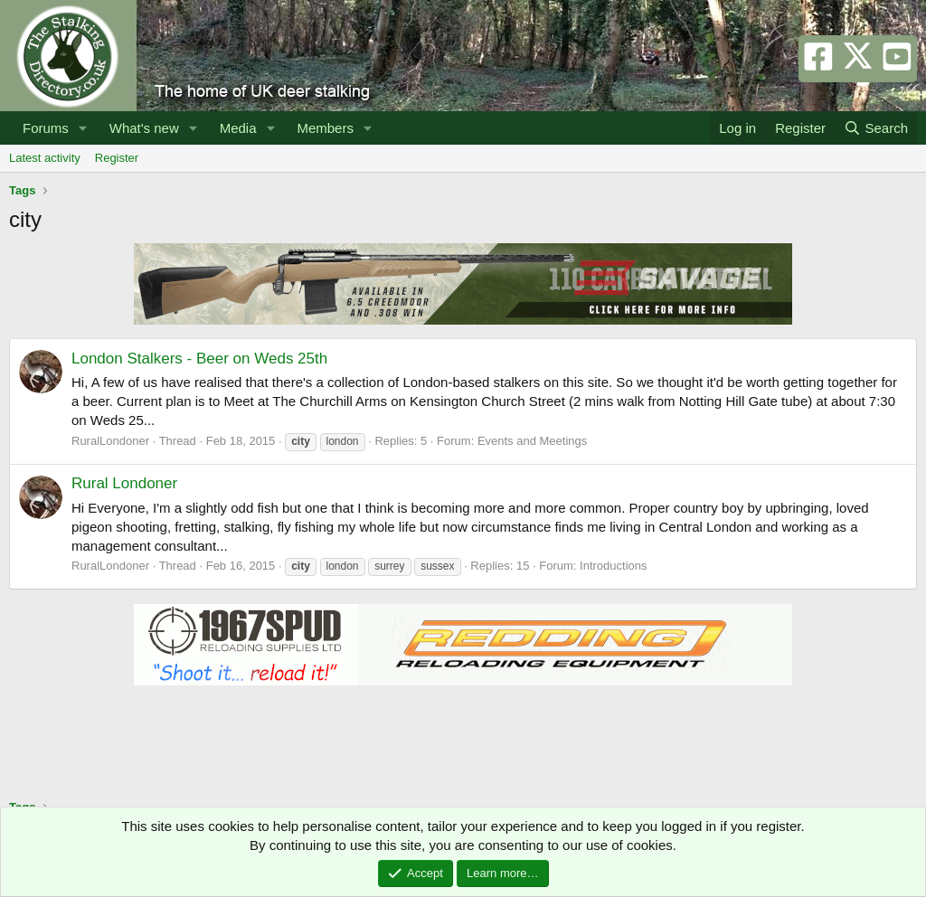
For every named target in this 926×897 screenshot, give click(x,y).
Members (325, 128)
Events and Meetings (532, 441)
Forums (46, 128)
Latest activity (44, 158)
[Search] (876, 128)
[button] (83, 128)
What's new (144, 128)
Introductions (613, 565)
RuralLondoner (110, 441)
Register (116, 158)
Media (238, 128)
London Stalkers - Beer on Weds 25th (199, 358)
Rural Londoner (124, 483)
